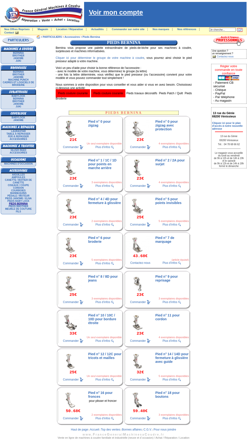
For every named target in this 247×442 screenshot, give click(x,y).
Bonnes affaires (132, 429)
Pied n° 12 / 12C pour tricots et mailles (104, 356)
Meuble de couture (18, 209)
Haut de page (79, 429)
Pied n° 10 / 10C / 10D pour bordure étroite (102, 319)
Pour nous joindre (165, 429)
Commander (71, 147)
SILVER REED (18, 150)
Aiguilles (18, 174)
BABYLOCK (18, 96)
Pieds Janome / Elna (18, 198)
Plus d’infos (103, 147)
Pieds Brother (18, 206)
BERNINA (18, 53)
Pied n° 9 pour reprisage (166, 278)
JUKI (18, 61)
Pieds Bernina (91, 36)
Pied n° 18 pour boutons (167, 394)
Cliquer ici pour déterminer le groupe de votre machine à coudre (100, 58)
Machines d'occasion (18, 163)
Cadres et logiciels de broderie (18, 83)
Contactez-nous (140, 263)
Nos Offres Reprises (17, 29)
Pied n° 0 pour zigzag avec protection (166, 125)
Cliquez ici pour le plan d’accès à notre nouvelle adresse (227, 126)
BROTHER (18, 55)
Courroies (18, 190)
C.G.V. (148, 429)
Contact (9, 32)
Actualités (97, 29)
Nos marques (161, 29)
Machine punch (18, 79)
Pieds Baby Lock (18, 201)
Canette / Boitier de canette (18, 181)
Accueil (94, 429)
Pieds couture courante (73, 93)
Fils (18, 211)
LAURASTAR (18, 131)
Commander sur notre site (128, 29)
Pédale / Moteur (18, 195)
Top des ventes (110, 429)
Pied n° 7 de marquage (164, 239)
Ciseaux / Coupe (18, 185)
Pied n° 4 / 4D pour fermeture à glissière (104, 201)
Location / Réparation (69, 29)
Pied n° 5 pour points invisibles (168, 201)
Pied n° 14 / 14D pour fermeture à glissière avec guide (171, 358)
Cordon (18, 188)
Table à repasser (18, 134)
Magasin (43, 29)
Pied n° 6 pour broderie (99, 239)
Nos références (186, 29)
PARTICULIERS (52, 36)
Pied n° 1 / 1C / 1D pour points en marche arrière (102, 164)
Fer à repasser (18, 136)
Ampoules (18, 177)
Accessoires (18, 139)
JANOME (18, 58)
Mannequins (18, 193)
